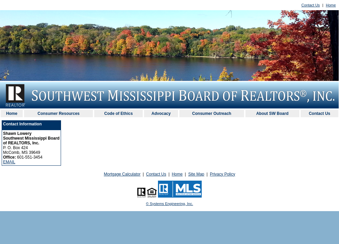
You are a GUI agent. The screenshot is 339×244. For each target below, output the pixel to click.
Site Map (196, 174)
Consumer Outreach (211, 113)
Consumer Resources (59, 113)
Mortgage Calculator (122, 174)
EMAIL (9, 162)
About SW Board (272, 113)
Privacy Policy (222, 174)
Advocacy (161, 113)
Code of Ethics (118, 113)
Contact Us (310, 5)
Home (331, 5)
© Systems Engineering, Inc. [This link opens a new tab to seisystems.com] (169, 204)
